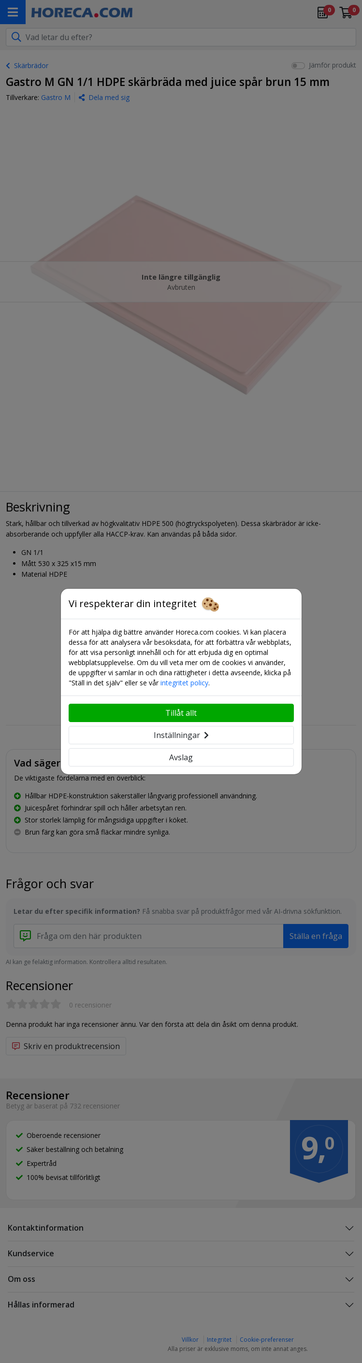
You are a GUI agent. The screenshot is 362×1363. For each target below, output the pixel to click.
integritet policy (184, 682)
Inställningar (181, 735)
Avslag (181, 757)
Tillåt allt (181, 713)
